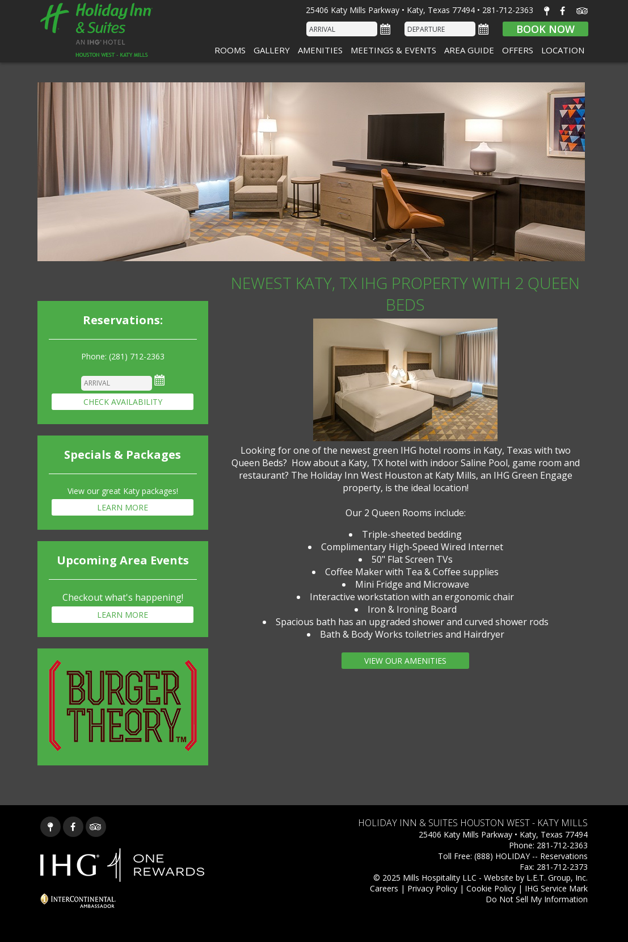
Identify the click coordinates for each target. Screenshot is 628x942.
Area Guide (469, 50)
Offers (517, 50)
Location (562, 50)
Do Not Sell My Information (537, 899)
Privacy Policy (432, 888)
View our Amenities (405, 660)
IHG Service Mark (556, 888)
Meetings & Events (393, 50)
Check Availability (122, 401)
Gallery (272, 50)
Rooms (230, 50)
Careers (384, 888)
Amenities (320, 50)
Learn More (122, 507)
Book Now (545, 29)
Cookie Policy (491, 888)
